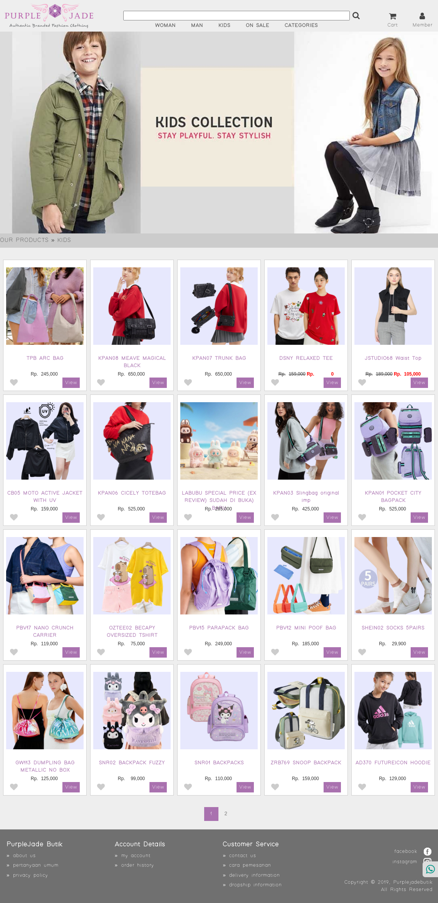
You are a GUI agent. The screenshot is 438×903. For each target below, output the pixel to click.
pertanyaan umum (36, 865)
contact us (242, 855)
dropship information (255, 885)
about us (24, 855)
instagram (405, 861)
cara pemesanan (250, 865)
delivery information (254, 875)
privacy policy (30, 875)
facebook (405, 851)
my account (136, 855)
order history (137, 865)
